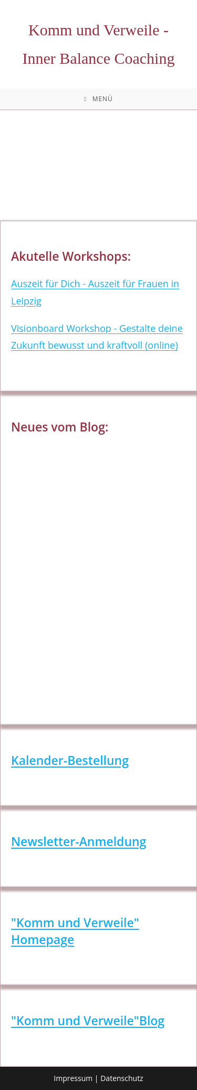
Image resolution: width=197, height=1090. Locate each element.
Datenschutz (121, 1078)
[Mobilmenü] (98, 99)
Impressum (73, 1078)
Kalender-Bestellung (70, 760)
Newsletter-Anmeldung (78, 841)
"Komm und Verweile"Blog (87, 1020)
